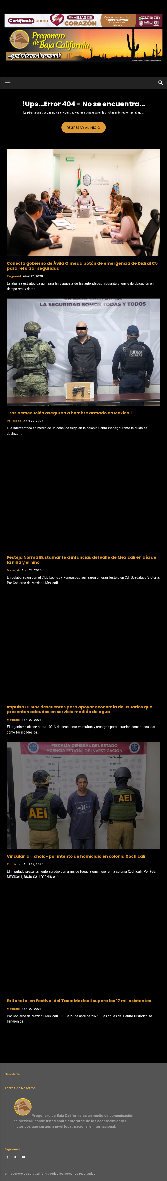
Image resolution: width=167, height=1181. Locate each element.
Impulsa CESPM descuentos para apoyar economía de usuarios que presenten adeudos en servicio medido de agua (79, 709)
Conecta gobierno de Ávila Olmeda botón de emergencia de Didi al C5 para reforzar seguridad (82, 265)
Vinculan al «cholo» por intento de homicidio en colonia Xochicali (76, 856)
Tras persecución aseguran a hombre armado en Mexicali (69, 413)
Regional (14, 276)
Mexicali (13, 570)
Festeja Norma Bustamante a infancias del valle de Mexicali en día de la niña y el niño (81, 559)
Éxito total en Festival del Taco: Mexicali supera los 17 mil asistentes (79, 1001)
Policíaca (14, 421)
